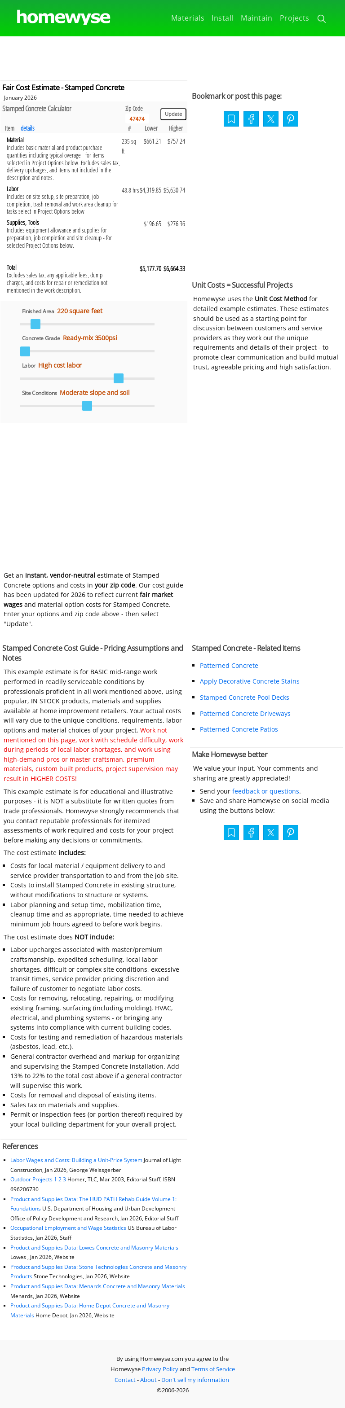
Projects (295, 18)
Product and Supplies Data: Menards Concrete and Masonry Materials (97, 1286)
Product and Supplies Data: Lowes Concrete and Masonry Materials (94, 1247)
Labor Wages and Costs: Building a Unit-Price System (76, 1160)
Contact (125, 1380)
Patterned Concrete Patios (239, 729)
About (148, 1380)
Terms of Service (213, 1369)
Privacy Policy (160, 1369)
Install (223, 18)
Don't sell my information (195, 1380)
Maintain (256, 18)
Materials (188, 18)
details (28, 128)
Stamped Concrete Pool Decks (244, 697)
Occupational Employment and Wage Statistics (68, 1228)
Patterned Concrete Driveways (245, 713)
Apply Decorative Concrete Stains (250, 681)
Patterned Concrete (229, 665)
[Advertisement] (172, 56)
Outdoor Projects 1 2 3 (38, 1179)
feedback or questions (265, 791)
